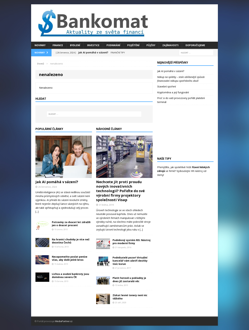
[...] (37, 211)
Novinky (40, 45)
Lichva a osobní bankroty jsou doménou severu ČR (70, 275)
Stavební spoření (166, 86)
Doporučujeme (195, 45)
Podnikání (113, 45)
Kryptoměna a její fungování (173, 92)
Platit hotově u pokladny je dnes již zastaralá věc (129, 279)
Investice (93, 45)
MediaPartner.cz (63, 321)
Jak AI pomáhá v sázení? (56, 182)
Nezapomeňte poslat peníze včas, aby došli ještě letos (69, 258)
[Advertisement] (185, 131)
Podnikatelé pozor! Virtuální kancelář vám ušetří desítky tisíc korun (130, 260)
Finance (58, 45)
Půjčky (150, 45)
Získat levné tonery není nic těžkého (130, 297)
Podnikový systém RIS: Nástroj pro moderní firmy (131, 241)
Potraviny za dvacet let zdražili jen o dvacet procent (71, 223)
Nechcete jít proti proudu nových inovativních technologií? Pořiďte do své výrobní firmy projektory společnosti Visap (120, 191)
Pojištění (133, 45)
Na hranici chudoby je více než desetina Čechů (70, 241)
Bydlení (75, 45)
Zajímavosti (170, 45)
